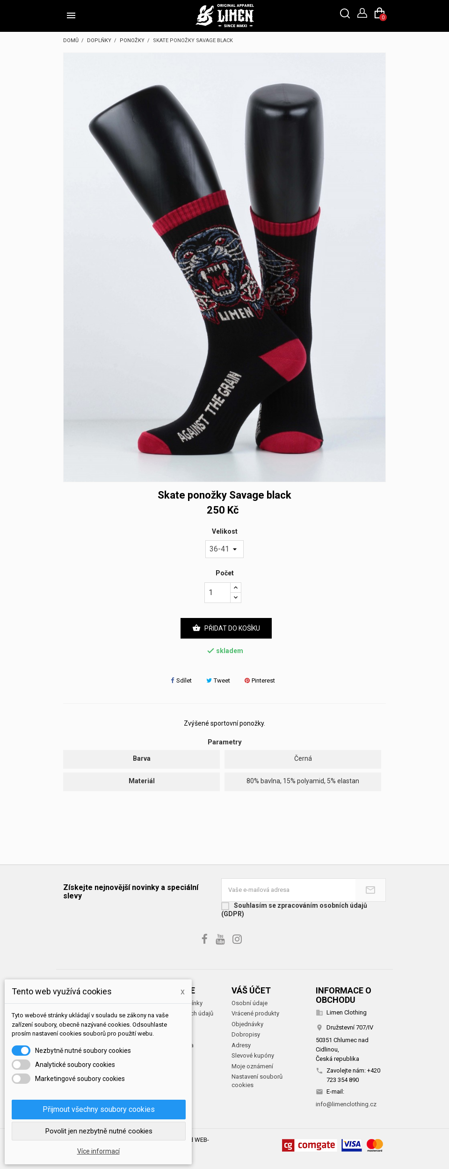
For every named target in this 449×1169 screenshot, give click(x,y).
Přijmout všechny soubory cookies (99, 1109)
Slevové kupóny (253, 1055)
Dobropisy (246, 1034)
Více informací (98, 1151)
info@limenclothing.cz (346, 1104)
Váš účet (251, 990)
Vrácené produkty (255, 1013)
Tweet (218, 680)
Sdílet (181, 680)
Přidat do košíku (226, 628)
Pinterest (260, 680)
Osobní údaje (250, 1003)
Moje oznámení (252, 1066)
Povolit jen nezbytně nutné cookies (98, 1131)
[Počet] (217, 592)
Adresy (241, 1045)
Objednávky (247, 1024)
